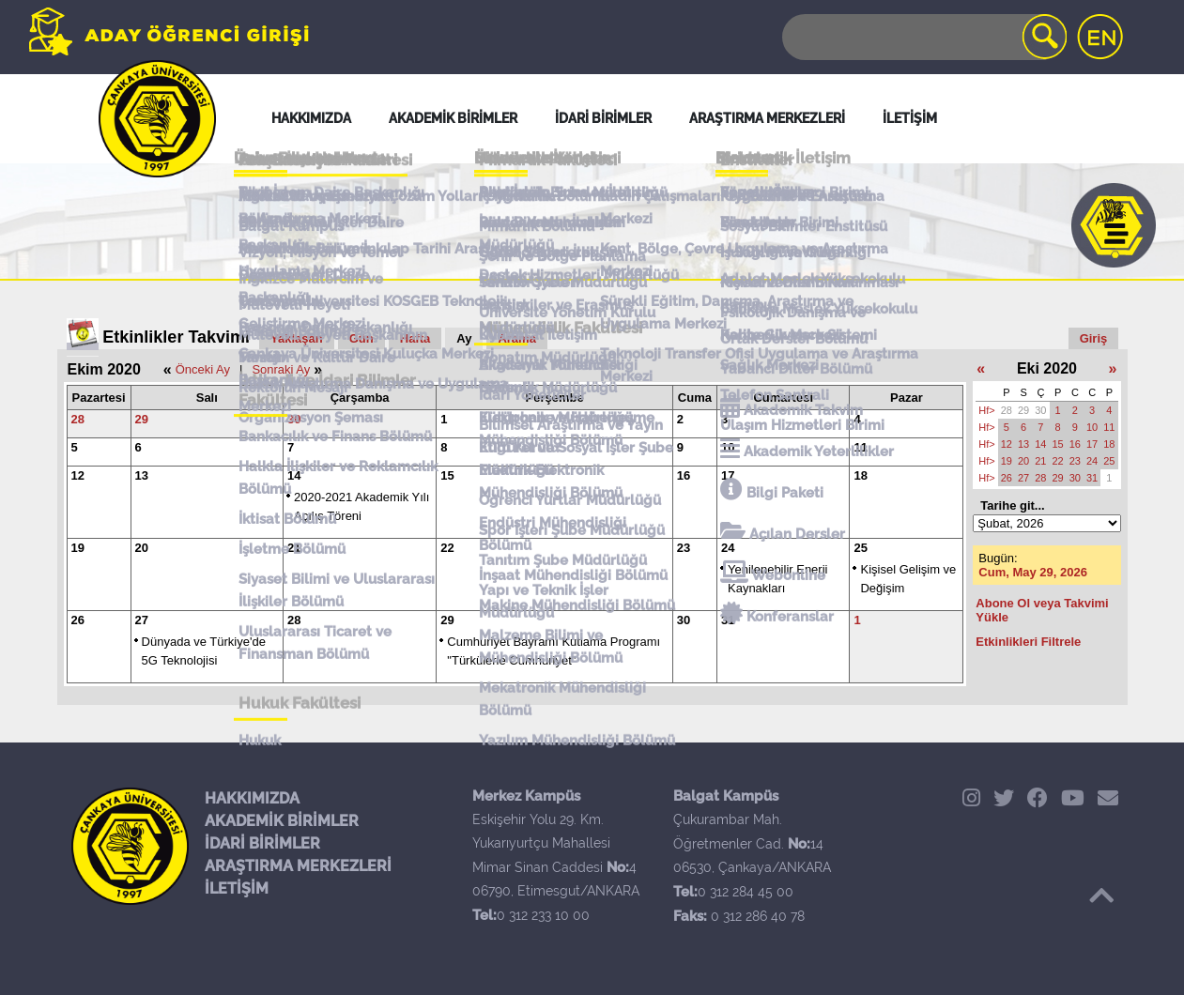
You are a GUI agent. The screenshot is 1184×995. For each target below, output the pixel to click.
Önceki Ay (203, 369)
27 (141, 620)
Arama (516, 338)
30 (293, 419)
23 (683, 548)
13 (141, 475)
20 (141, 548)
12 (78, 475)
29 (141, 419)
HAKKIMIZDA (252, 798)
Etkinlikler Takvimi (176, 337)
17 (727, 475)
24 (727, 548)
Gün (361, 338)
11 (860, 447)
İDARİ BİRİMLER (262, 843)
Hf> (986, 410)
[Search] (923, 37)
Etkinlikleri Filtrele (1028, 642)
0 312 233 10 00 (543, 915)
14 (293, 475)
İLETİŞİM (237, 888)
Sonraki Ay (281, 369)
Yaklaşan (296, 338)
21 (293, 548)
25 (860, 548)
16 (683, 475)
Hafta (415, 338)
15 (447, 475)
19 (78, 548)
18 (860, 475)
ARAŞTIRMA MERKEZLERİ (298, 866)
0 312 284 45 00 (745, 891)
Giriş (1094, 338)
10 (727, 447)
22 (447, 548)
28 (78, 419)
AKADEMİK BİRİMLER (282, 821)
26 (78, 620)
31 (727, 620)
